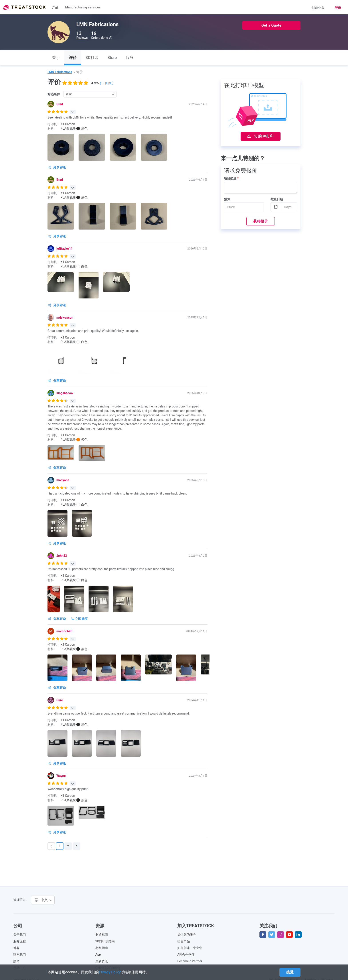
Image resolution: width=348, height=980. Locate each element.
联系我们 (19, 954)
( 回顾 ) (106, 83)
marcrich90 (64, 631)
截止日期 (277, 199)
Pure (59, 700)
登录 (338, 8)
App (98, 954)
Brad (59, 104)
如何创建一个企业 (189, 948)
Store (112, 57)
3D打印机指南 (105, 941)
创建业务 (318, 8)
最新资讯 (101, 961)
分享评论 (57, 167)
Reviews (82, 37)
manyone (62, 480)
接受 (290, 972)
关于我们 (19, 934)
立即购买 (79, 619)
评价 (73, 57)
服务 (130, 57)
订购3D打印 (260, 136)
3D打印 (92, 57)
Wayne (61, 775)
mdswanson (64, 317)
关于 (56, 57)
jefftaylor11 (64, 248)
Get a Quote (271, 25)
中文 (43, 900)
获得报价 (260, 221)
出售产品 (183, 941)
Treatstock (24, 7)
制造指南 (101, 934)
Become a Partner (189, 961)
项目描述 (231, 178)
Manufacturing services (83, 7)
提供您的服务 (186, 934)
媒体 (16, 961)
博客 (16, 948)
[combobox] (90, 94)
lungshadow (64, 393)
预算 (227, 199)
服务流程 (19, 941)
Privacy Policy (110, 972)
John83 (61, 555)
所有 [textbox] (69, 94)
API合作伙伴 (186, 954)
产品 (55, 7)
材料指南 (101, 948)
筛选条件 (53, 94)
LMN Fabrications (59, 72)
